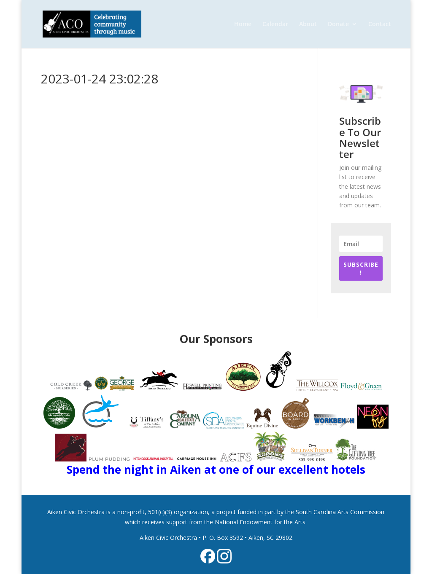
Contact (379, 24)
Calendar (275, 24)
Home (242, 24)
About (308, 24)
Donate (338, 24)
